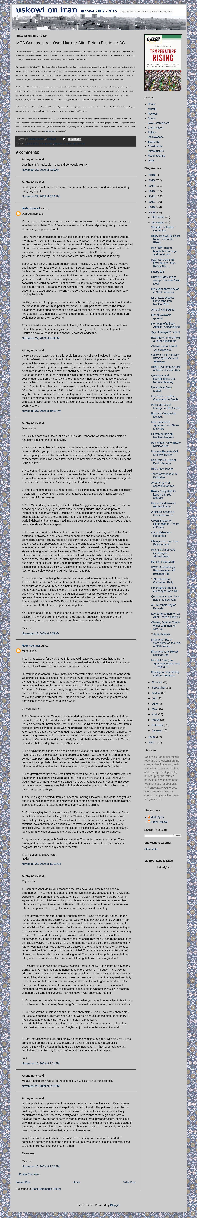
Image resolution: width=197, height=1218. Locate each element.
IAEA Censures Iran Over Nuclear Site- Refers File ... (163, 263)
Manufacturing (156, 155)
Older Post (129, 1182)
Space (152, 118)
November (158, 222)
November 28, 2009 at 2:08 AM (40, 633)
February (158, 725)
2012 (152, 196)
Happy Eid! (158, 271)
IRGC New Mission (162, 468)
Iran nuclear (46, 143)
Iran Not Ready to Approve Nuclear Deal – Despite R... (165, 663)
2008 (152, 737)
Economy (153, 141)
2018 (152, 174)
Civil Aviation (155, 127)
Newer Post (23, 1182)
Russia (58, 143)
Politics (152, 132)
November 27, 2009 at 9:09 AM (40, 169)
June (155, 703)
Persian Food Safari (163, 561)
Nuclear (152, 113)
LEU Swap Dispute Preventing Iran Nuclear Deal (162, 301)
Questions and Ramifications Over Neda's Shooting (163, 379)
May (155, 708)
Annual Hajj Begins (162, 309)
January (157, 730)
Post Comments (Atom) (46, 1188)
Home (76, 1182)
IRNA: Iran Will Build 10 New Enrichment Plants (165, 239)
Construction (155, 146)
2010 (152, 207)
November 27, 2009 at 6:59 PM (41, 196)
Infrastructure (156, 150)
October (157, 682)
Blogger (115, 1205)
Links (151, 160)
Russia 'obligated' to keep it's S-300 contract (163, 494)
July (154, 698)
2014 (152, 185)
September (159, 687)
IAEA (36, 143)
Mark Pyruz (157, 817)
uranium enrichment (74, 143)
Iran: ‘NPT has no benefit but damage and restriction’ (164, 251)
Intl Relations (156, 136)
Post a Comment (29, 1174)
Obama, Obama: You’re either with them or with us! (165, 625)
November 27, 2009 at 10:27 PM (41, 410)
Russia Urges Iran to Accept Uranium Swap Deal (165, 280)
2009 (152, 212)
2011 (152, 201)
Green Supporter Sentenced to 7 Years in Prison (165, 524)
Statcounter (151, 849)
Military (152, 108)
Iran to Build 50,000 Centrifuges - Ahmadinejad (163, 553)
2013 (152, 191)
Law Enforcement (158, 122)
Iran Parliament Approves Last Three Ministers (165, 425)
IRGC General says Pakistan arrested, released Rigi (163, 570)
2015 (152, 180)
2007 (152, 742)
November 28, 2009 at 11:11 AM (41, 863)
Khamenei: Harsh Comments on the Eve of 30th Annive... (165, 643)
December (158, 217)
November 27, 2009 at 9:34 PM (41, 338)
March (156, 719)
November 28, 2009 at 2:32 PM (41, 1166)
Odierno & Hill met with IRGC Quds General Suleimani (165, 358)
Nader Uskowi (31, 208)
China (28, 143)
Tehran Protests (160, 634)
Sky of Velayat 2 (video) (165, 332)
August (156, 692)
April (155, 714)
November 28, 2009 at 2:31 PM (41, 1063)
